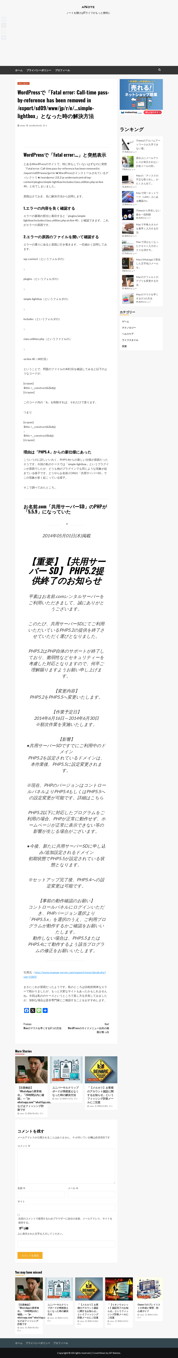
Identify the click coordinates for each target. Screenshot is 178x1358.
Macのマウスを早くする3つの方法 (45, 1026)
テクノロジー (23, 83)
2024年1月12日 (153, 1314)
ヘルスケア (128, 333)
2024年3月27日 (123, 1321)
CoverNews (99, 1352)
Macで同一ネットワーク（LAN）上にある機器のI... (147, 196)
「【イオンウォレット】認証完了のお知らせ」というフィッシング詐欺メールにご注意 (117, 1311)
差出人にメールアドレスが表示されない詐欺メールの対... (147, 161)
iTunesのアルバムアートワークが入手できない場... (148, 144)
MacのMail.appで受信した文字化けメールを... (148, 263)
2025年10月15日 (33, 1113)
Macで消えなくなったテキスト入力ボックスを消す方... (147, 245)
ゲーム (125, 321)
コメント (23, 1145)
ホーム (19, 70)
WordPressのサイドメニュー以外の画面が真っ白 (87, 1028)
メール (73, 1188)
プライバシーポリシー (38, 70)
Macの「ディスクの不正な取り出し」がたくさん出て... (147, 179)
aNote (22, 125)
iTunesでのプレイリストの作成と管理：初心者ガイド (148, 1308)
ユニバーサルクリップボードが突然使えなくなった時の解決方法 (65, 1091)
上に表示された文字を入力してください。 (40, 1233)
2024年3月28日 (102, 1106)
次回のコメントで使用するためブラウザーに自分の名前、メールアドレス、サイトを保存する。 (65, 1220)
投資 (124, 346)
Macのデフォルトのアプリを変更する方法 (147, 280)
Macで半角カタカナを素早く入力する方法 (147, 228)
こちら (97, 797)
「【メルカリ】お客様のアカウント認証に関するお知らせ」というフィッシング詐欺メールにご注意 (100, 1095)
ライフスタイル (130, 340)
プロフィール (62, 70)
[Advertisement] (89, 42)
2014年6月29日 (35, 125)
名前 (21, 1188)
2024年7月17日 (67, 1098)
